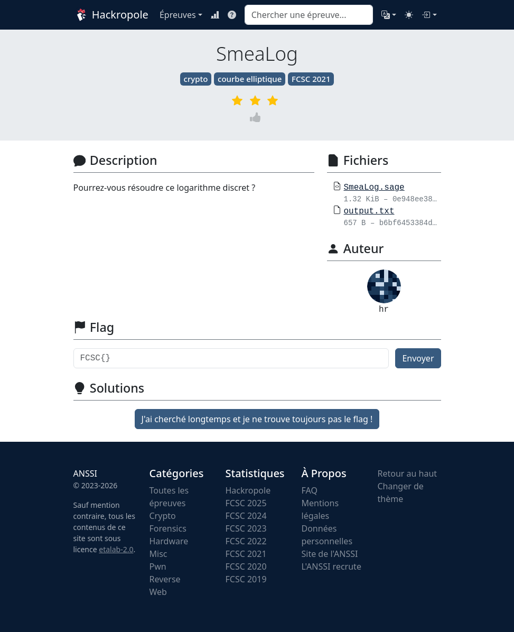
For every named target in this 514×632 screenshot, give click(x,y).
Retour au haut (407, 473)
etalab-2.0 (116, 549)
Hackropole (110, 15)
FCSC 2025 (246, 503)
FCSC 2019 (246, 579)
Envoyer (418, 358)
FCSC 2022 (246, 541)
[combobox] (309, 15)
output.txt (369, 211)
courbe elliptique (250, 78)
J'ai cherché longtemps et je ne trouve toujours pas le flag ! (257, 419)
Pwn (157, 566)
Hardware (169, 541)
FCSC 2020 (246, 566)
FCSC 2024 (246, 516)
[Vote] (257, 117)
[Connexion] (429, 14)
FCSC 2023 (246, 528)
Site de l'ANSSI (330, 554)
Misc (158, 554)
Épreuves (178, 15)
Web (158, 592)
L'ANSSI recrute (331, 566)
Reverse (165, 579)
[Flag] (231, 358)
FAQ (309, 490)
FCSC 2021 (311, 78)
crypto (196, 78)
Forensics (167, 528)
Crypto (162, 516)
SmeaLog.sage (374, 187)
